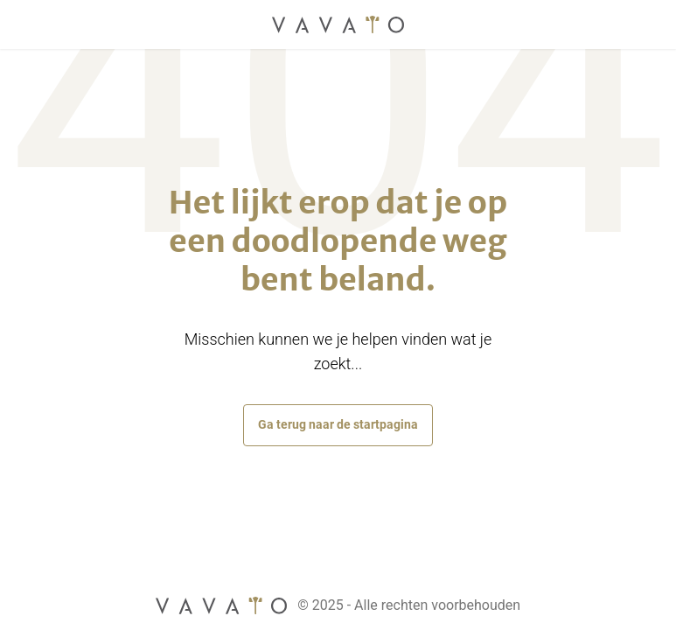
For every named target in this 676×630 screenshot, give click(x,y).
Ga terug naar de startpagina (338, 424)
